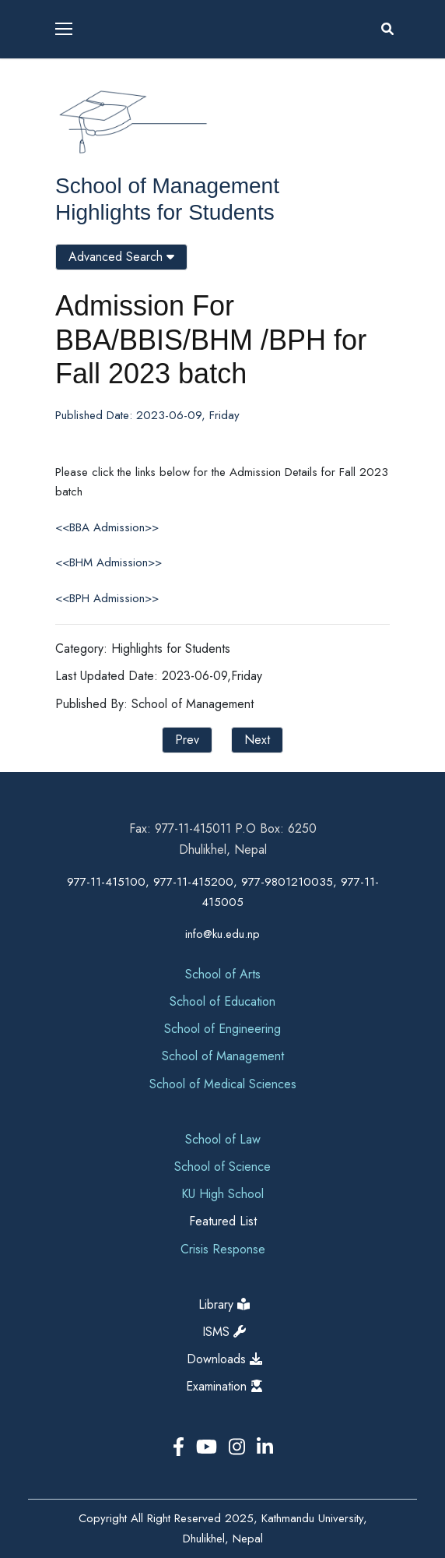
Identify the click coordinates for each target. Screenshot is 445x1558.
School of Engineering (222, 1029)
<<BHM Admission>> (108, 562)
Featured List (223, 1221)
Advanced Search (121, 257)
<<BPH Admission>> (107, 598)
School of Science (222, 1167)
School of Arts (223, 974)
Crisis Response (222, 1249)
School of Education (222, 1001)
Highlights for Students (165, 212)
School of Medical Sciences (222, 1084)
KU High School (222, 1194)
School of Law (223, 1139)
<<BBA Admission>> (107, 527)
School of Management (167, 186)
